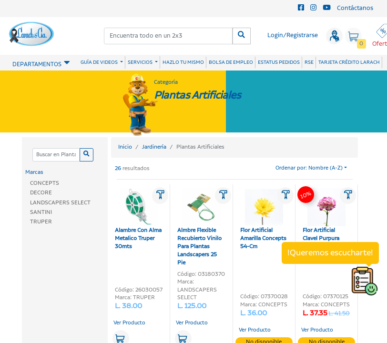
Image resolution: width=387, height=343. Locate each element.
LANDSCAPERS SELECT (60, 203)
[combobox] (168, 36)
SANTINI (41, 212)
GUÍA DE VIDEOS (100, 62)
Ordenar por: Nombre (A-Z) (309, 168)
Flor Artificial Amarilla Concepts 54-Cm (263, 219)
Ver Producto (129, 323)
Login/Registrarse (292, 35)
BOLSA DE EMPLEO (231, 62)
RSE (309, 62)
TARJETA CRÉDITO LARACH (349, 62)
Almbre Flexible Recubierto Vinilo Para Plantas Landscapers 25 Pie (199, 227)
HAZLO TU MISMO (183, 62)
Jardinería (154, 147)
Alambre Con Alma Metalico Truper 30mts (138, 219)
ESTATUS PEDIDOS (279, 62)
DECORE (41, 193)
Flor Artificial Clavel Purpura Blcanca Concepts (325, 219)
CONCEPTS (44, 183)
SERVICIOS (140, 62)
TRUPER (41, 222)
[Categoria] (56, 155)
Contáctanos (355, 8)
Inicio (125, 147)
